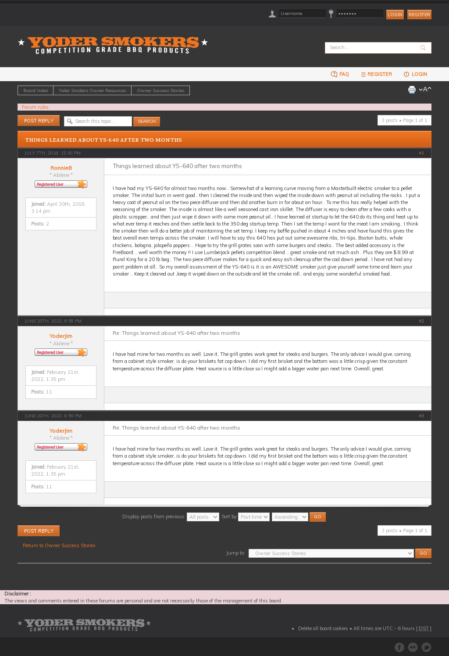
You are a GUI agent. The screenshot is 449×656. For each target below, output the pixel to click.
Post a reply (39, 120)
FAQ (340, 74)
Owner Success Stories (160, 90)
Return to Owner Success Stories (59, 545)
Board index (35, 90)
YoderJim (61, 336)
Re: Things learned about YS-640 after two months (176, 333)
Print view (412, 89)
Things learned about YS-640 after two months (103, 139)
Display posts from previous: (170, 516)
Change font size (425, 89)
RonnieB (61, 168)
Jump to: (235, 553)
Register (419, 15)
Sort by (245, 516)
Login (415, 74)
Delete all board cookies (323, 628)
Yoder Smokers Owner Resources (92, 90)
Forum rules (35, 107)
